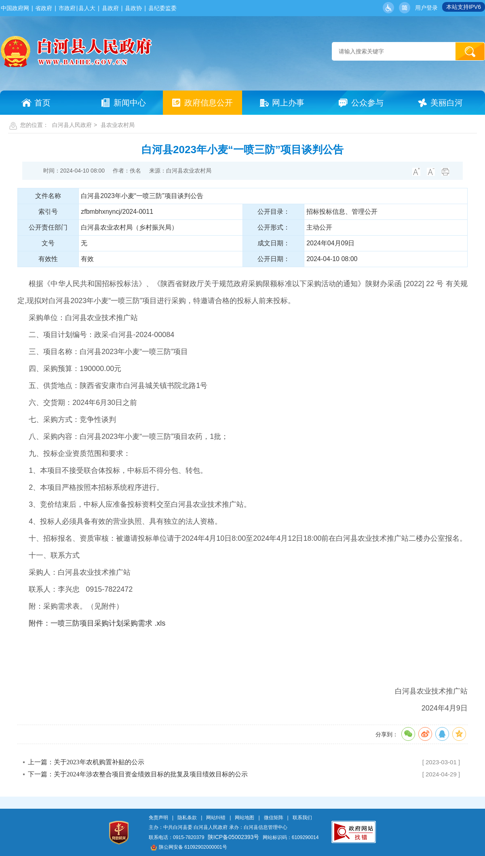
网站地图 (244, 817)
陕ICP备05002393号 (233, 837)
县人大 (86, 8)
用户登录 (426, 7)
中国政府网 (15, 8)
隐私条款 (187, 817)
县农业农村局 (118, 125)
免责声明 (158, 817)
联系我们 (302, 817)
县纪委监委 (162, 8)
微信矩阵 (273, 817)
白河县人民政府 (72, 125)
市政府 (67, 8)
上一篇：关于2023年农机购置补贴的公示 (86, 762)
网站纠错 (216, 817)
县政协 (133, 8)
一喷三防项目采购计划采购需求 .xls (108, 623)
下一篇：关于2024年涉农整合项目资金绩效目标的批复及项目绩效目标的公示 (138, 774)
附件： (40, 623)
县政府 (110, 8)
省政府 (43, 8)
